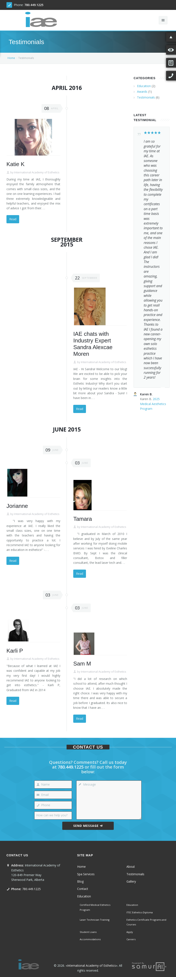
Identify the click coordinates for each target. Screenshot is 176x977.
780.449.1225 (33, 5)
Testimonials (146, 97)
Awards (142, 91)
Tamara (82, 519)
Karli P (14, 650)
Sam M (82, 663)
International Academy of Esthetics (36, 172)
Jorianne (17, 506)
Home (11, 58)
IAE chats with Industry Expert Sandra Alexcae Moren (92, 344)
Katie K (15, 164)
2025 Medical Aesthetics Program (153, 404)
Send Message (88, 826)
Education (144, 86)
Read (12, 219)
